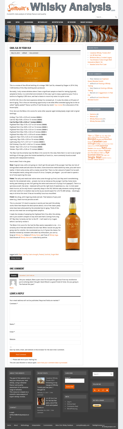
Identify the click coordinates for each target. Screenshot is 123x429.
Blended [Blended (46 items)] (92, 139)
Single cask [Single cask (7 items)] (106, 155)
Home (9, 22)
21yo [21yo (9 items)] (109, 135)
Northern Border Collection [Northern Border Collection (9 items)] (96, 150)
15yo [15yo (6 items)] (103, 135)
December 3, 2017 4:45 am (27, 275)
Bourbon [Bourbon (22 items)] (108, 139)
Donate (97, 405)
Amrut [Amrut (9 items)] (107, 137)
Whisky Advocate (26, 237)
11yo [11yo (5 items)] (93, 135)
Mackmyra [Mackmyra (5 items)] (99, 148)
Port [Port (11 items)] (89, 153)
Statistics (93, 114)
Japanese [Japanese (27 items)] (104, 145)
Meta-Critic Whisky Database (64, 425)
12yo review (58, 105)
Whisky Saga (53, 235)
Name (12, 324)
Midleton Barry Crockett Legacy (101, 57)
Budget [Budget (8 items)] (90, 142)
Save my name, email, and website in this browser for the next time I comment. (37, 350)
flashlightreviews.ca (98, 425)
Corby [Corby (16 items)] (98, 144)
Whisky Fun (20, 235)
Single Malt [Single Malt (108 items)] (95, 157)
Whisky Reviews (16, 258)
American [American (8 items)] (102, 137)
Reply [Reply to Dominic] (12, 288)
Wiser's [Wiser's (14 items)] (101, 159)
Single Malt (55, 254)
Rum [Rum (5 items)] (104, 153)
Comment (14, 303)
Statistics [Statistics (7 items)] (104, 158)
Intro (18, 22)
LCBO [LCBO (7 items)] (94, 148)
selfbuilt (24, 53)
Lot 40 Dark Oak (95, 55)
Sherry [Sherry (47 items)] (99, 154)
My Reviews (72, 22)
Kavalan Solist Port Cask (98, 64)
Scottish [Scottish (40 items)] (92, 155)
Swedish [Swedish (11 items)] (90, 159)
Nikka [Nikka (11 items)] (109, 148)
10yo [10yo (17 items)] (90, 135)
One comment (33, 53)
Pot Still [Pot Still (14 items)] (93, 153)
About (16, 425)
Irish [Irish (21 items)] (97, 146)
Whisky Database (86, 22)
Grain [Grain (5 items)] (108, 144)
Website (12, 339)
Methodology (42, 22)
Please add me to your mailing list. (23, 359)
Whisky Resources (96, 119)
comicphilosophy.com (82, 425)
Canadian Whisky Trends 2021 (100, 53)
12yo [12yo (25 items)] (97, 135)
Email (12, 332)
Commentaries (47, 425)
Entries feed (71, 404)
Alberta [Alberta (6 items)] (90, 137)
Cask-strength (33, 254)
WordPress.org (72, 409)
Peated (41, 254)
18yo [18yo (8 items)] (106, 135)
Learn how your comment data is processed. (52, 363)
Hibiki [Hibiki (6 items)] (111, 144)
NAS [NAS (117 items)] (104, 148)
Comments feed (72, 406)
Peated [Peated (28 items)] (107, 150)
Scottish (47, 254)
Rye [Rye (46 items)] (107, 152)
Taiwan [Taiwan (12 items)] (95, 159)
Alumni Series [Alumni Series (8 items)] (95, 137)
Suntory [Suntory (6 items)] (109, 158)
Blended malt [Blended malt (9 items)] (100, 139)
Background (28, 22)
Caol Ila (25, 254)
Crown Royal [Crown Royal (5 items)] (104, 144)
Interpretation (57, 22)
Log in (69, 402)
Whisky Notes (35, 235)
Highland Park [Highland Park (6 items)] (91, 146)
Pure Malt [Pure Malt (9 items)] (100, 153)
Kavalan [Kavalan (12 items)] (90, 148)
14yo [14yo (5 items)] (100, 135)
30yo (20, 254)
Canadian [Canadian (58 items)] (97, 141)
